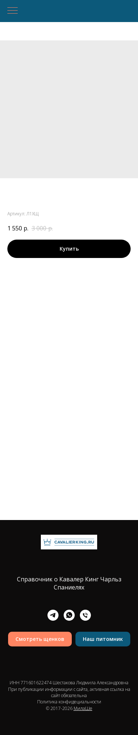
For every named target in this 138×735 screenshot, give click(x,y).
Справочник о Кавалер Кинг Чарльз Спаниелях (69, 583)
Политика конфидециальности (69, 702)
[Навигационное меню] (12, 11)
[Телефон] (85, 615)
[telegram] (53, 615)
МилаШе (83, 708)
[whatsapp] (69, 615)
